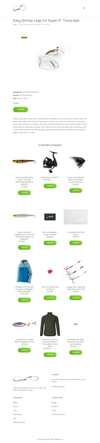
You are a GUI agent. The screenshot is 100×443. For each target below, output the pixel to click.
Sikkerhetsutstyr (19, 422)
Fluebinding (27, 92)
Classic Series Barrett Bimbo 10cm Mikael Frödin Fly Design (75, 179)
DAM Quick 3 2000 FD (50, 177)
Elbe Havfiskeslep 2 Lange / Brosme (50, 233)
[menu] (84, 8)
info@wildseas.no (58, 387)
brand (15, 406)
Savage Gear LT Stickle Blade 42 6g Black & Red (24, 340)
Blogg (54, 402)
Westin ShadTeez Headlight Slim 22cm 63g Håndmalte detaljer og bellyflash (24, 235)
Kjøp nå (20, 109)
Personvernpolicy (58, 414)
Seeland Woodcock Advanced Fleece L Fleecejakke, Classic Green (50, 342)
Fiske (15, 410)
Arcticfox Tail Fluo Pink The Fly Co (50, 288)
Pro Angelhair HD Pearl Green (76, 233)
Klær (15, 418)
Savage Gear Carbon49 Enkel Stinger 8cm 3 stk (75, 288)
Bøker (15, 402)
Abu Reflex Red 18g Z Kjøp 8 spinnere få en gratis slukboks (75, 341)
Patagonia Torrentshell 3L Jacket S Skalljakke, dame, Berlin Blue (24, 289)
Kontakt (54, 406)
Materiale (35, 92)
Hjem (15, 24)
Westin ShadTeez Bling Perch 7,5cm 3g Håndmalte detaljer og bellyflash (24, 180)
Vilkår (54, 410)
